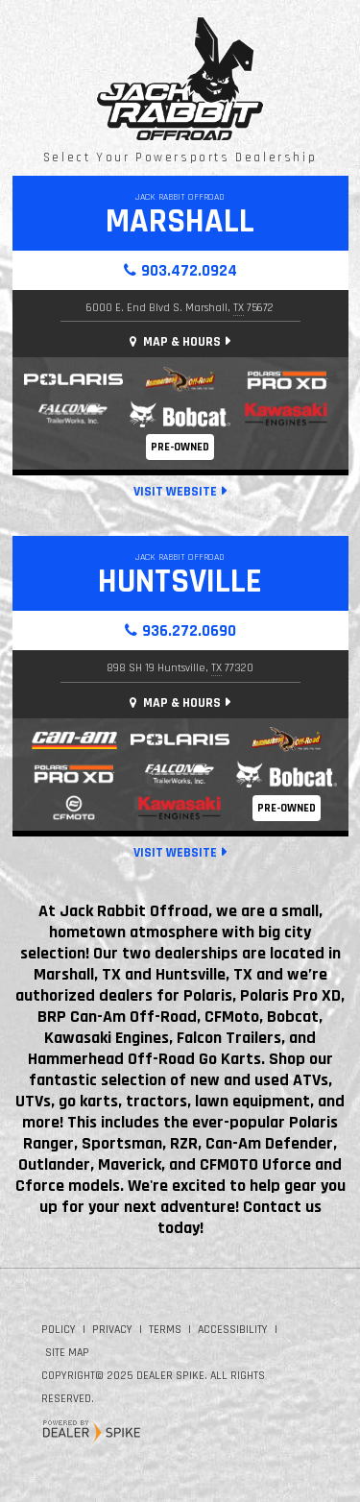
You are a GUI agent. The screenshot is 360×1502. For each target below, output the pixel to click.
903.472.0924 (189, 270)
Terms (165, 1329)
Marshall (180, 221)
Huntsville (180, 581)
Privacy (112, 1329)
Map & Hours (175, 342)
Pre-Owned (180, 447)
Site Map (67, 1352)
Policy (58, 1329)
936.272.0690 (189, 631)
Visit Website (175, 491)
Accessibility (233, 1329)
